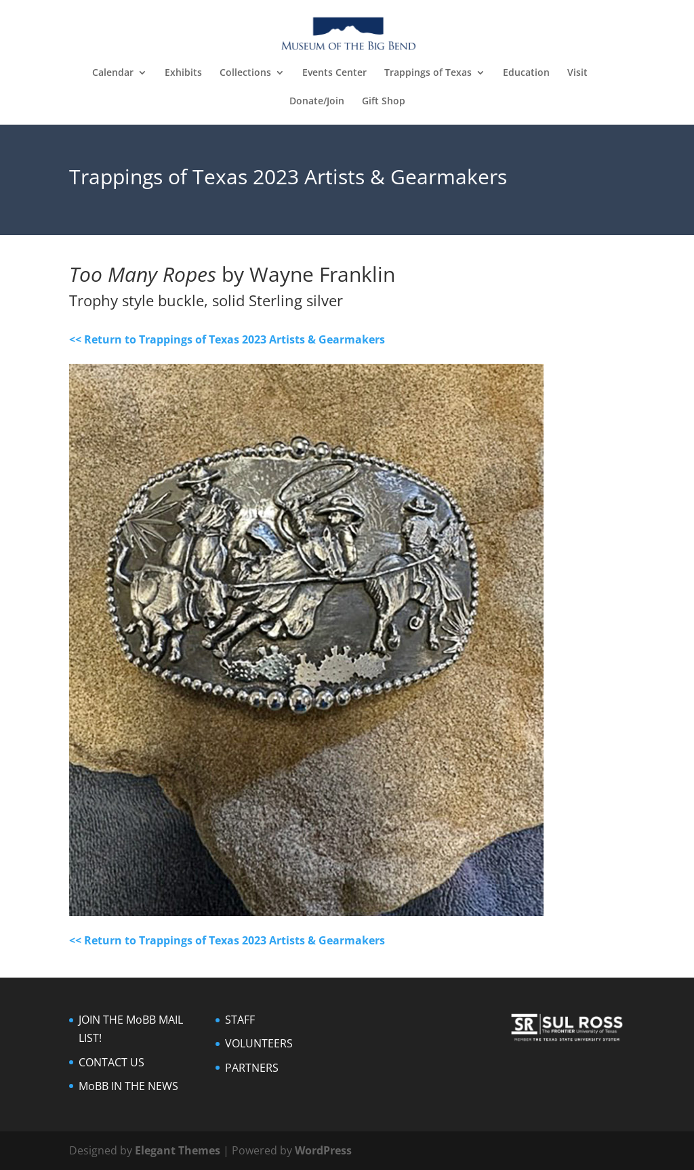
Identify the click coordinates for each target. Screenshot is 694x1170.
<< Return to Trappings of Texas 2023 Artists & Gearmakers (227, 339)
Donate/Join (316, 101)
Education (526, 73)
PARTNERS (252, 1067)
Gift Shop (383, 101)
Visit (577, 73)
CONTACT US (111, 1062)
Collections (245, 73)
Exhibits (183, 73)
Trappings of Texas (428, 73)
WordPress (323, 1150)
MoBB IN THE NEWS (128, 1086)
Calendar (113, 73)
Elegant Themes (177, 1150)
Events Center (334, 73)
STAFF (240, 1019)
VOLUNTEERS (259, 1043)
